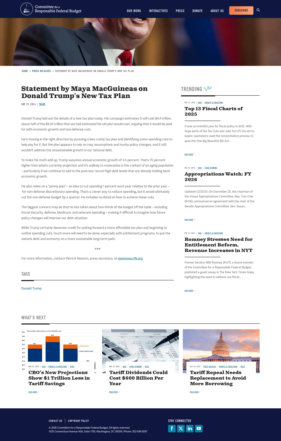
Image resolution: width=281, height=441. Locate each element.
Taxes (42, 104)
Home (25, 71)
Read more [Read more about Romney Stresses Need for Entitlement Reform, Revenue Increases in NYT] (189, 291)
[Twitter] (181, 428)
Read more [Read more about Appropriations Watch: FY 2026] (189, 220)
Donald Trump (31, 288)
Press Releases (41, 71)
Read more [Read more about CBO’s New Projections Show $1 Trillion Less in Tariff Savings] (32, 392)
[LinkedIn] (190, 428)
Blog (200, 102)
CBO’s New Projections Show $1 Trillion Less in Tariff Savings (59, 378)
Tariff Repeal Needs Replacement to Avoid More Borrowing (218, 378)
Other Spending (211, 168)
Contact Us (55, 421)
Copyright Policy (78, 421)
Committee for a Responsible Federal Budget (50, 9)
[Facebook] (172, 428)
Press (180, 11)
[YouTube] (199, 428)
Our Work (134, 11)
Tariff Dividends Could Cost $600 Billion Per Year (138, 378)
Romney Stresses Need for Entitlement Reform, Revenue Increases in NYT (219, 245)
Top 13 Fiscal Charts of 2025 (214, 112)
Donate (197, 11)
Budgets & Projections (214, 102)
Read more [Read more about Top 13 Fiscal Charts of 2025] (189, 154)
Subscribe (241, 10)
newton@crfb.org (130, 258)
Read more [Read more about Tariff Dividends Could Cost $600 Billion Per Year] (113, 392)
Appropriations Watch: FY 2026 (218, 177)
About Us (217, 11)
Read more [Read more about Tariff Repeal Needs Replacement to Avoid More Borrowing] (194, 392)
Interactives (158, 11)
